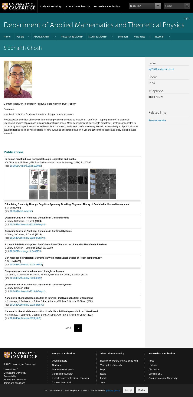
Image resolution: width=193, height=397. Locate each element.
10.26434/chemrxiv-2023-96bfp (25, 278)
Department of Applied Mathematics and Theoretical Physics (94, 24)
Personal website (157, 120)
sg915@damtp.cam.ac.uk (161, 69)
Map (102, 369)
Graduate (56, 365)
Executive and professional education (71, 378)
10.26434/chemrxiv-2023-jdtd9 (25, 318)
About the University (78, 6)
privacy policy (113, 390)
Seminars (123, 36)
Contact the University (15, 373)
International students (63, 369)
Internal (159, 36)
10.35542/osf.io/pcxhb (21, 211)
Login (186, 18)
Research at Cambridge (107, 6)
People (20, 36)
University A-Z (11, 369)
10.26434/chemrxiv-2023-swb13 (26, 264)
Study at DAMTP (97, 36)
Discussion (154, 369)
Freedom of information (15, 379)
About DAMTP (41, 36)
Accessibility (10, 376)
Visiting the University (111, 365)
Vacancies (139, 36)
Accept (128, 390)
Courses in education (62, 382)
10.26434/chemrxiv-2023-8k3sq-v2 (27, 291)
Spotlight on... (155, 373)
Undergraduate (59, 360)
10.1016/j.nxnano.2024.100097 (25, 166)
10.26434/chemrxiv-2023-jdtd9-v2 (27, 304)
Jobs (102, 382)
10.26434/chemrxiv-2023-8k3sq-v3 (27, 238)
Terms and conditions (14, 383)
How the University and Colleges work (119, 360)
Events (103, 378)
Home (7, 36)
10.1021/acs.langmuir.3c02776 (25, 251)
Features (153, 365)
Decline (142, 390)
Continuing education (62, 373)
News (103, 373)
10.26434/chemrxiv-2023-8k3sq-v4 (27, 224)
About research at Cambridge (163, 378)
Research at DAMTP (72, 36)
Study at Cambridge (50, 6)
